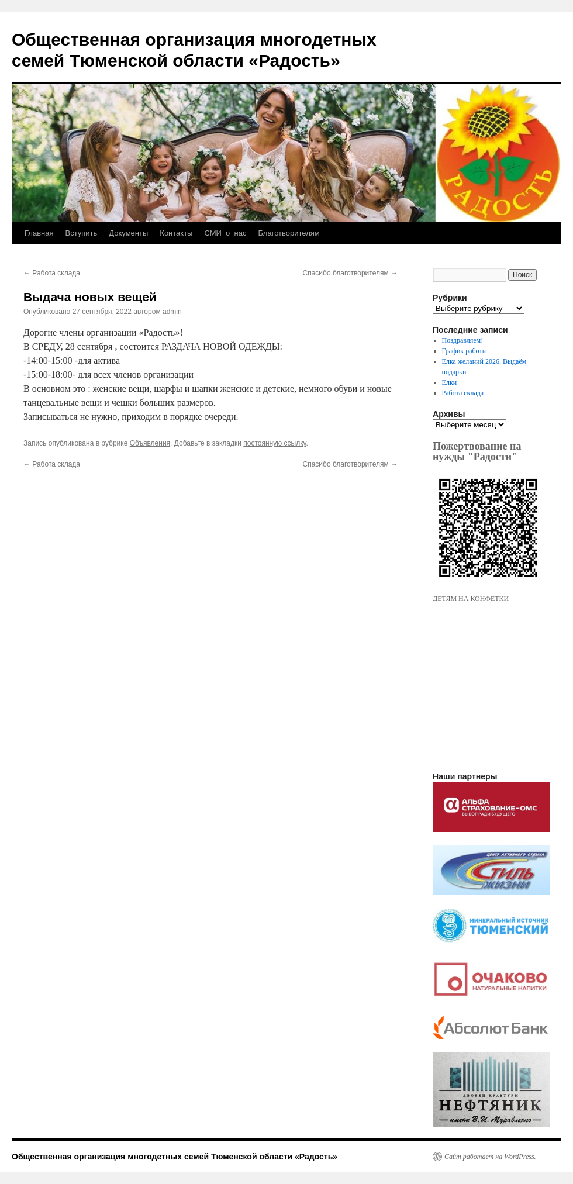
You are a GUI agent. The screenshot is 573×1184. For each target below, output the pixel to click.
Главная (39, 233)
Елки (449, 382)
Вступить (81, 233)
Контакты (176, 233)
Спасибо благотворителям (350, 273)
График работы (464, 351)
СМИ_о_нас (225, 233)
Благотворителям (288, 233)
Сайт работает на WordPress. (490, 1156)
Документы (128, 233)
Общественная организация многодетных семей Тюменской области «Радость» (174, 1156)
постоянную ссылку (274, 443)
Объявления (150, 443)
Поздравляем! (463, 340)
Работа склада (51, 273)
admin (172, 312)
